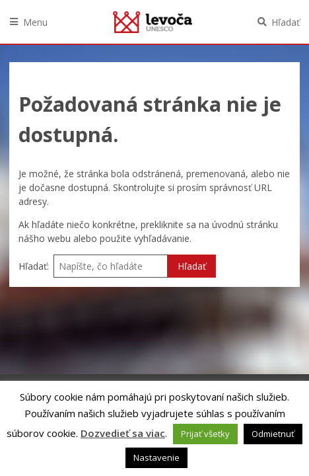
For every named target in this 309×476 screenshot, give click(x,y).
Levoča (152, 22)
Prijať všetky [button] (205, 434)
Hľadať (285, 22)
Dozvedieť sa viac (123, 433)
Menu (35, 22)
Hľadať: (33, 266)
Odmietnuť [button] (273, 434)
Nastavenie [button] (156, 457)
